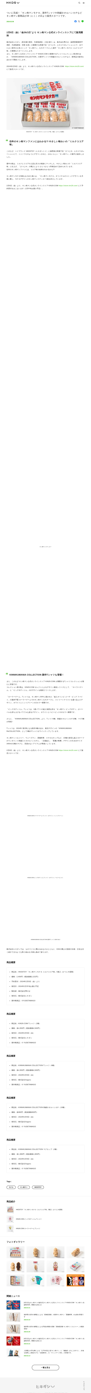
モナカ (11, 1187)
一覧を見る (45, 1368)
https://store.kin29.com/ (74, 66)
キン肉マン (23, 1187)
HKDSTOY (37, 1187)
